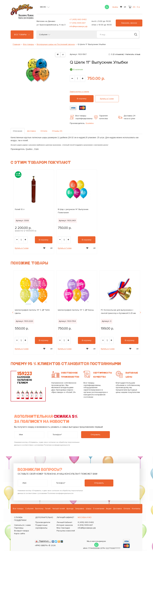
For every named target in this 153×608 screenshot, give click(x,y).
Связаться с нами (22, 525)
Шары (88, 508)
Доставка (31, 131)
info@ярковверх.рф (78, 26)
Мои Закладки (63, 528)
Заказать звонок (129, 23)
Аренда (69, 508)
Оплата (43, 131)
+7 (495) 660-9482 (78, 19)
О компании (98, 508)
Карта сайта (19, 533)
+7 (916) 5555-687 (77, 23)
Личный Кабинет (64, 522)
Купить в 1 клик (107, 98)
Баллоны (39, 508)
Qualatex (90, 123)
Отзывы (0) (57, 131)
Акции (108, 508)
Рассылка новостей (66, 531)
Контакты (136, 508)
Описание (17, 131)
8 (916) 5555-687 (85, 525)
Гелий (47, 508)
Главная (16, 44)
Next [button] (140, 312)
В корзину (81, 98)
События (43, 35)
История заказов (65, 525)
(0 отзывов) (118, 54)
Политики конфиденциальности (57, 445)
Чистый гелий (58, 508)
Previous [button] (13, 312)
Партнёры (18, 528)
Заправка (79, 508)
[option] (33, 212)
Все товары (20, 35)
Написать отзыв (132, 54)
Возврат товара (21, 531)
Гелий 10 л (19, 209)
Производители (42, 522)
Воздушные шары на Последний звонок (56, 44)
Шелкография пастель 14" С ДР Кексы (76, 310)
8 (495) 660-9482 (86, 522)
